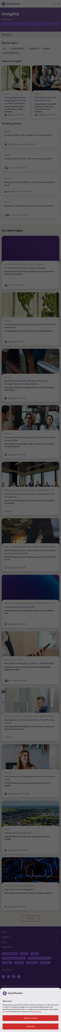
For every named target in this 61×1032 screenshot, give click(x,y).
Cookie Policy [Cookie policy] (36, 1012)
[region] (30, 1010)
